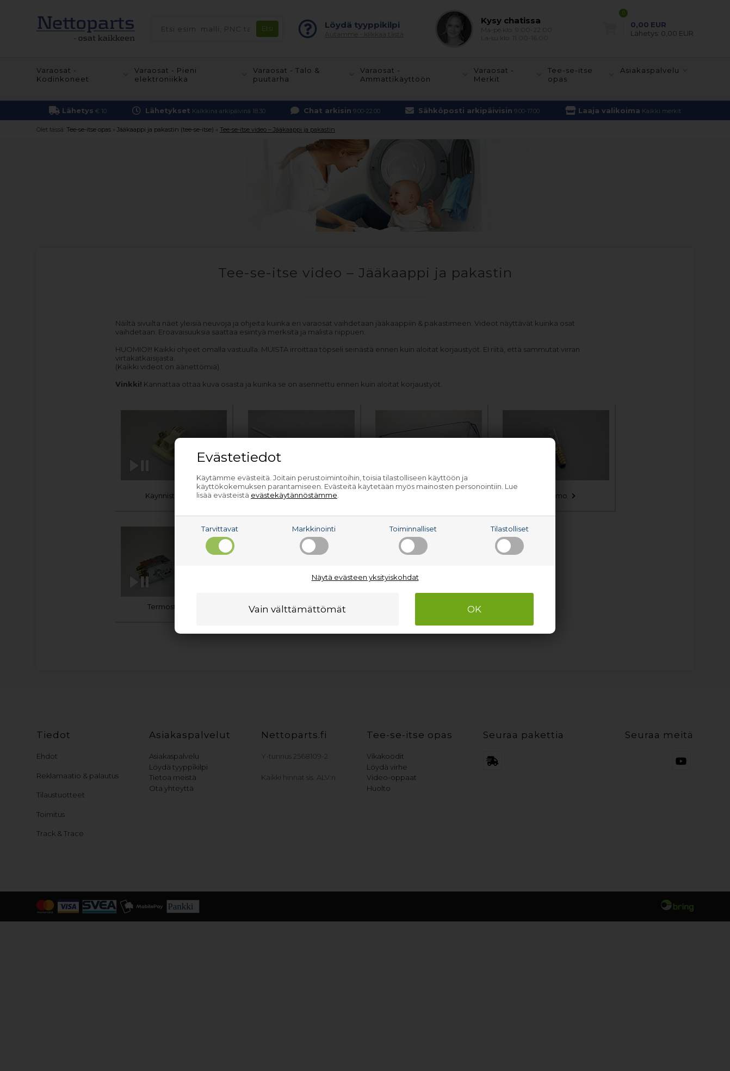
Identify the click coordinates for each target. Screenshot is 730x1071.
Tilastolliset (510, 539)
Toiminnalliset (413, 539)
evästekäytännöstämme (294, 495)
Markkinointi (314, 539)
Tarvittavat (219, 539)
